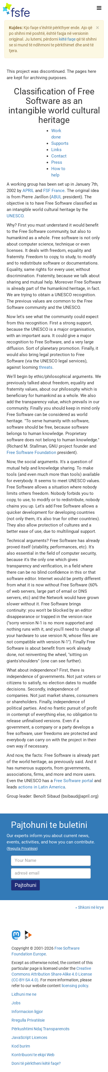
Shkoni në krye (91, 907)
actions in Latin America (41, 787)
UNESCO (15, 215)
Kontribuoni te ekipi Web (33, 1054)
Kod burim (21, 1046)
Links (56, 149)
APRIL (28, 190)
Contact (59, 156)
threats (45, 367)
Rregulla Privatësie (28, 1020)
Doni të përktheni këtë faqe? (36, 1063)
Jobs (16, 1003)
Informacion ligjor (27, 1011)
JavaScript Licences (29, 1037)
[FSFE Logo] (16, 10)
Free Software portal (73, 780)
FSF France (54, 190)
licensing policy (75, 985)
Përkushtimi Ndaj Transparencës (40, 1029)
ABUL (56, 196)
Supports (60, 143)
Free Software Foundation (31, 452)
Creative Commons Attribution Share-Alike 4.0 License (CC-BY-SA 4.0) (52, 974)
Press (56, 162)
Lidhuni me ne (24, 994)
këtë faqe (67, 39)
